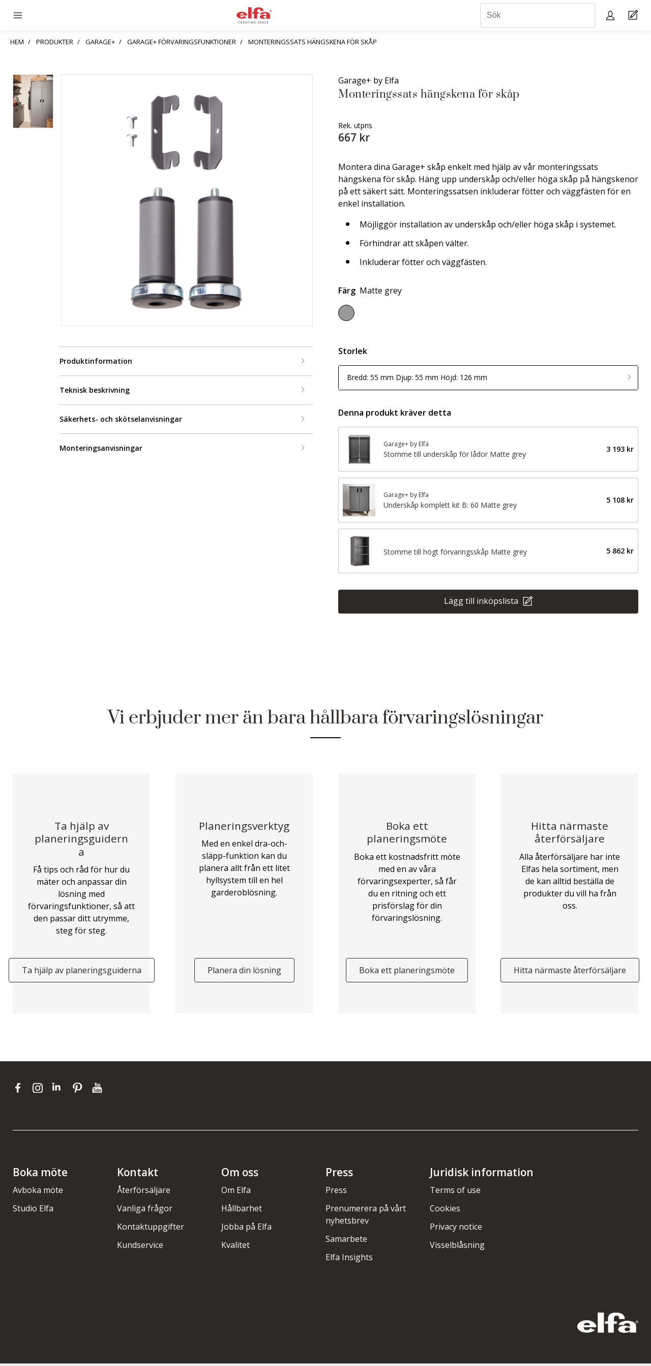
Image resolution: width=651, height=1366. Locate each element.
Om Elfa (236, 1192)
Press (336, 1192)
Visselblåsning (457, 1247)
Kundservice (140, 1247)
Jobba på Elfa (246, 1229)
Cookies (445, 1210)
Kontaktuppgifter (150, 1229)
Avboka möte (38, 1192)
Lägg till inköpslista (482, 600)
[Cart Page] (634, 15)
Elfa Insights (349, 1259)
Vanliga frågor (144, 1210)
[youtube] (98, 1089)
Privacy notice (456, 1229)
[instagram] (40, 1089)
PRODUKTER (54, 41)
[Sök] (537, 15)
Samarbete (346, 1241)
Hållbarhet (241, 1210)
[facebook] (20, 1089)
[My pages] (611, 15)
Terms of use (455, 1192)
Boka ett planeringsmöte (407, 972)
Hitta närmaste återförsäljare (570, 972)
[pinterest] (79, 1089)
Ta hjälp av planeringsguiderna (81, 972)
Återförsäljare (143, 1192)
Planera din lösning (244, 972)
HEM (17, 41)
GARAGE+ (100, 41)
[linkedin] (59, 1089)
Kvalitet (235, 1247)
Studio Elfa (33, 1210)
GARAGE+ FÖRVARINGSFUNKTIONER (181, 41)
